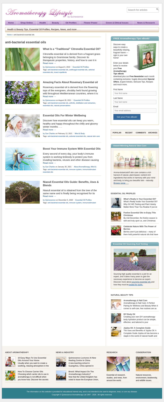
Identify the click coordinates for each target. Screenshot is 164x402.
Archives (152, 133)
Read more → (49, 63)
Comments (141, 133)
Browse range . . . (121, 183)
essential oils (48, 105)
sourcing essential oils (141, 282)
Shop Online (26, 23)
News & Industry (65, 352)
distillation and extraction (85, 103)
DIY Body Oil (129, 314)
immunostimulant (89, 203)
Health (42, 23)
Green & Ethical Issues (117, 23)
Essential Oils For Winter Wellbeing (64, 115)
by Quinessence (49, 67)
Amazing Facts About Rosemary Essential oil (70, 82)
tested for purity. (136, 285)
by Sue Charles (49, 133)
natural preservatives (62, 105)
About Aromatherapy (82, 167)
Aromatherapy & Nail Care (135, 300)
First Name (118, 89)
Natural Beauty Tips (122, 295)
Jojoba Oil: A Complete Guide (136, 328)
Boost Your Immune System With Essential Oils (72, 148)
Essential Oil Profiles (81, 67)
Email (115, 106)
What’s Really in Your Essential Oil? (139, 199)
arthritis (72, 103)
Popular (117, 133)
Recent (128, 133)
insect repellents (60, 72)
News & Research (146, 23)
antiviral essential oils (77, 136)
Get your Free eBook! (127, 117)
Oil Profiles (71, 23)
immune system (75, 169)
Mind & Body (80, 133)
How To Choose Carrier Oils (30, 372)
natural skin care (93, 136)
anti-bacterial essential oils (58, 70)
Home (11, 23)
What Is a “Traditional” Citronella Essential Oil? (72, 49)
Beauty (55, 23)
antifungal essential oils (78, 70)
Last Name (118, 98)
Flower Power (91, 23)
